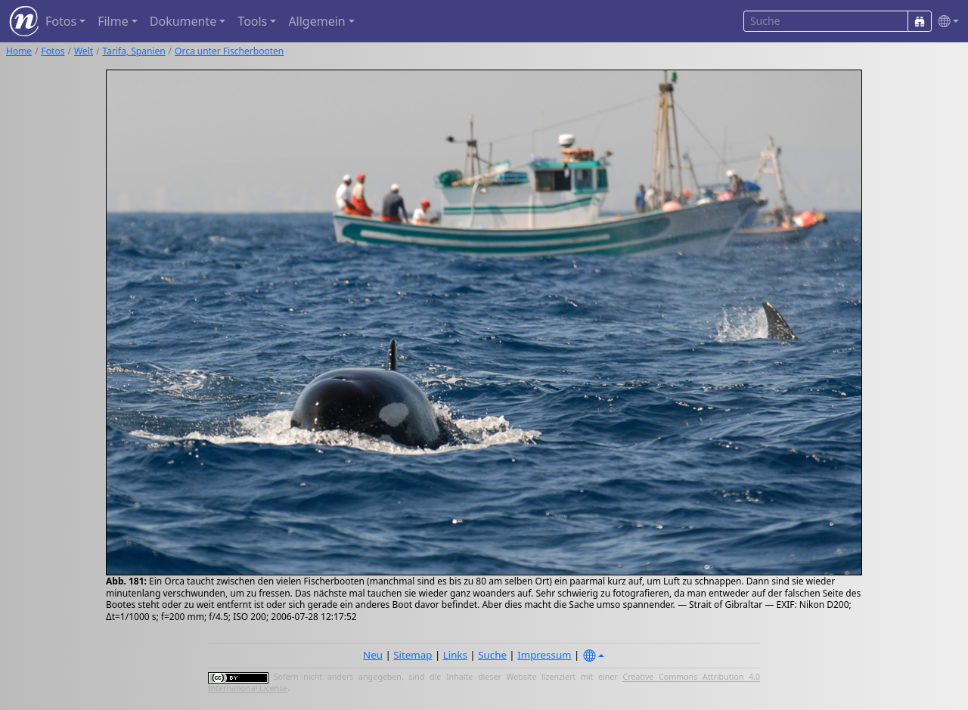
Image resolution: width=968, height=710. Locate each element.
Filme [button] (113, 21)
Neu (373, 655)
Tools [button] (252, 21)
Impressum (544, 655)
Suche (492, 655)
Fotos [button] (60, 21)
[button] (945, 22)
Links (455, 655)
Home (19, 51)
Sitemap (412, 655)
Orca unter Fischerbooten (229, 51)
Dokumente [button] (183, 21)
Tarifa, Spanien (134, 51)
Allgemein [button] (316, 21)
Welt (83, 51)
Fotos (53, 51)
